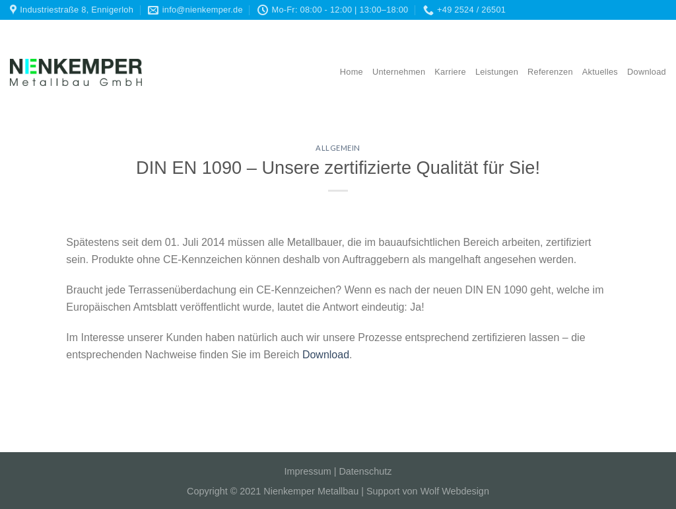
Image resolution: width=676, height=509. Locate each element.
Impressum (308, 471)
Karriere (450, 72)
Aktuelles (600, 72)
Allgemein (338, 147)
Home (351, 72)
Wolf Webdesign (455, 491)
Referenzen (550, 72)
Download (646, 72)
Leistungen (496, 72)
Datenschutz (365, 471)
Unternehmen (398, 72)
